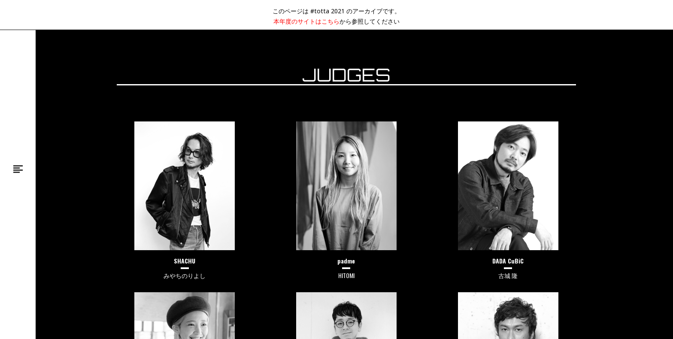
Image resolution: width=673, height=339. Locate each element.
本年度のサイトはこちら (306, 21)
